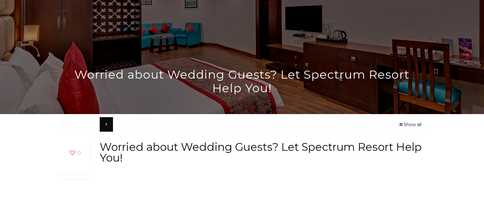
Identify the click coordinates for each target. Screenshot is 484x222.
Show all (410, 124)
